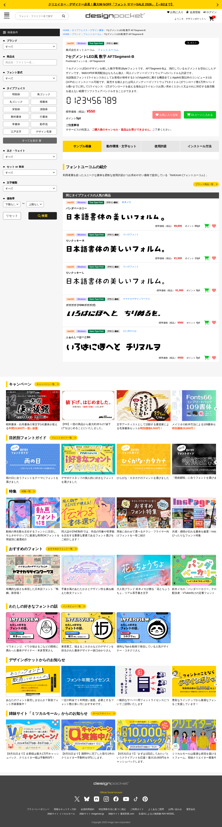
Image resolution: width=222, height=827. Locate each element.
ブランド (10, 40)
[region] (141, 217)
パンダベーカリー (76, 208)
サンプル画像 (82, 146)
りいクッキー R (75, 240)
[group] (33, 410)
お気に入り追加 (167, 114)
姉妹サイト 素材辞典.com (121, 813)
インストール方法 (200, 146)
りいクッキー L (75, 272)
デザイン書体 (97, 30)
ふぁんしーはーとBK (78, 337)
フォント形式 (12, 72)
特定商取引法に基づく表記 (112, 809)
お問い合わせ (175, 809)
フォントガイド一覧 (62, 437)
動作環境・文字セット (121, 146)
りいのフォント (131, 234)
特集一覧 (26, 491)
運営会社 (190, 809)
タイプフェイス (80, 30)
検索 (43, 215)
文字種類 (10, 182)
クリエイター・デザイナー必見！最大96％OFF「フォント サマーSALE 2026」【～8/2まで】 (111, 4)
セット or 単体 (13, 166)
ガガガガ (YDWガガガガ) (80, 305)
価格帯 (9, 198)
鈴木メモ (126, 202)
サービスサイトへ (102, 713)
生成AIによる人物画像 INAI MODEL (156, 813)
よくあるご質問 (156, 809)
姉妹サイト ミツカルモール (61, 813)
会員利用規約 (87, 809)
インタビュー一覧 (72, 606)
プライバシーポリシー (38, 809)
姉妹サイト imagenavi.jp (91, 813)
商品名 (9, 56)
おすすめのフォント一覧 (60, 549)
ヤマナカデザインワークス (136, 299)
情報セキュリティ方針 (65, 809)
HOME (66, 30)
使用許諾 (160, 146)
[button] (4, 4)
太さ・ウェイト (14, 150)
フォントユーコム (92, 34)
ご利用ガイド (137, 809)
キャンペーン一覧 (46, 384)
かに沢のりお (130, 331)
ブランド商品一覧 (204, 184)
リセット (12, 215)
